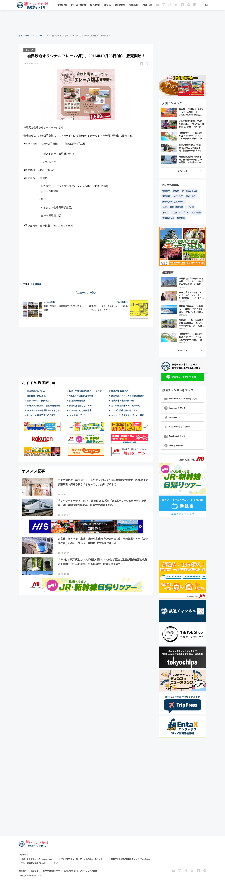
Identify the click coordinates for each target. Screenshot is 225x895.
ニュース (40, 36)
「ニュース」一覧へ (86, 292)
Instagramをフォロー (175, 408)
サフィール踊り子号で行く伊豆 (41, 415)
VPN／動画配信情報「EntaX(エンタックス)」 (40, 863)
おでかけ (190, 207)
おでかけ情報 (78, 5)
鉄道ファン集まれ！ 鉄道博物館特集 (43, 405)
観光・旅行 (190, 196)
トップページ (24, 36)
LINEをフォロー (173, 445)
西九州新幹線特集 (77, 400)
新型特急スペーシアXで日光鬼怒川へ (128, 395)
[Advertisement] (112, 22)
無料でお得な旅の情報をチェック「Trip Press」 (131, 859)
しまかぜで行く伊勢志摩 (80, 410)
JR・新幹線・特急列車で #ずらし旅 (43, 410)
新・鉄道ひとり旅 (189, 191)
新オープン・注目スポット (173, 202)
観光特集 (95, 5)
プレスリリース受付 (88, 871)
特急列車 (166, 191)
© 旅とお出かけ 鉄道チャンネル (30, 876)
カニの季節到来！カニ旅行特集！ (126, 405)
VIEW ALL (182, 171)
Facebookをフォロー (175, 436)
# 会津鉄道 (36, 284)
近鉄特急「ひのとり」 (37, 395)
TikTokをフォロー (174, 417)
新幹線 (176, 191)
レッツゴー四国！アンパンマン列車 (127, 415)
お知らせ (147, 5)
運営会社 (34, 871)
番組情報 (120, 5)
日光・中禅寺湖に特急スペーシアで (85, 391)
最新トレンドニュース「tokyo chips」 (37, 859)
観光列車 (181, 218)
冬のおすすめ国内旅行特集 (81, 395)
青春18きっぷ (168, 218)
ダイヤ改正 (178, 196)
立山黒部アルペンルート (38, 391)
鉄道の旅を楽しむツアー (80, 405)
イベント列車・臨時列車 (172, 207)
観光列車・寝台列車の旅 (122, 400)
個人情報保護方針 (50, 871)
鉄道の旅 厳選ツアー (120, 391)
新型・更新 (196, 212)
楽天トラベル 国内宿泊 (38, 400)
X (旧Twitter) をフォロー (177, 426)
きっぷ (165, 212)
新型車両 (166, 196)
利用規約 (22, 871)
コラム (107, 5)
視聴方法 (134, 5)
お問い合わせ (69, 871)
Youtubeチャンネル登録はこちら (180, 398)
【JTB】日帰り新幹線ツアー (124, 410)
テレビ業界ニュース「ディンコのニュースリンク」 (82, 859)
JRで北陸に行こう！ (78, 415)
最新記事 (62, 5)
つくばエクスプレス (179, 212)
